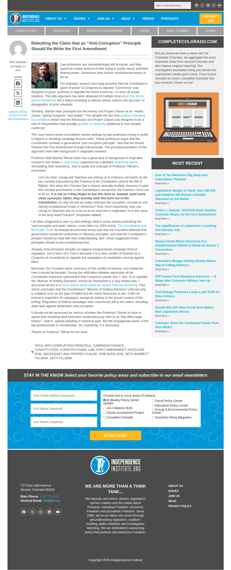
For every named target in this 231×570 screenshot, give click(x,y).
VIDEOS (148, 19)
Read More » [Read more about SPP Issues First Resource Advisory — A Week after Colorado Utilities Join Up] (162, 284)
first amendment (111, 350)
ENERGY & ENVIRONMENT (105, 31)
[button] (18, 83)
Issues (82, 19)
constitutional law (77, 350)
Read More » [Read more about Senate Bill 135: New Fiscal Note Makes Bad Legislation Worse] (162, 315)
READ (128, 19)
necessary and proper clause (70, 354)
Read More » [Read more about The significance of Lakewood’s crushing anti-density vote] (162, 234)
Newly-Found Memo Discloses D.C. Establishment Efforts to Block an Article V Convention (187, 245)
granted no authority (92, 124)
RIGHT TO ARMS (177, 31)
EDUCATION (62, 31)
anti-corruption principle (67, 345)
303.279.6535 (49, 496)
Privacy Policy (180, 506)
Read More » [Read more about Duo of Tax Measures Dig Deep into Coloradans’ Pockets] (162, 183)
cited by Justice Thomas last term (113, 285)
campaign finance (108, 345)
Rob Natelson (111, 354)
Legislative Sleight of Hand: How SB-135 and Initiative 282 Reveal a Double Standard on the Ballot (185, 195)
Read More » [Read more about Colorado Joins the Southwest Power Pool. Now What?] (162, 331)
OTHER (210, 31)
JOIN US (106, 19)
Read (172, 501)
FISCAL (145, 31)
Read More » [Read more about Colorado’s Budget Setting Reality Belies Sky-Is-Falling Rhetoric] (162, 269)
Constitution (46, 350)
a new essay (70, 162)
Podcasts (170, 19)
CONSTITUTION (26, 31)
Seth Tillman (76, 358)
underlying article (126, 162)
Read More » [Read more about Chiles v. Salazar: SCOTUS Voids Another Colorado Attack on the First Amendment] (162, 218)
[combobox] (172, 5)
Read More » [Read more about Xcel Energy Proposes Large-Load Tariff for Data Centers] (162, 300)
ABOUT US (56, 19)
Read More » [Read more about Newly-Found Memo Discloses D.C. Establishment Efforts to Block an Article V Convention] (162, 253)
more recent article (75, 285)
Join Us (174, 496)
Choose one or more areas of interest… (130, 395)
